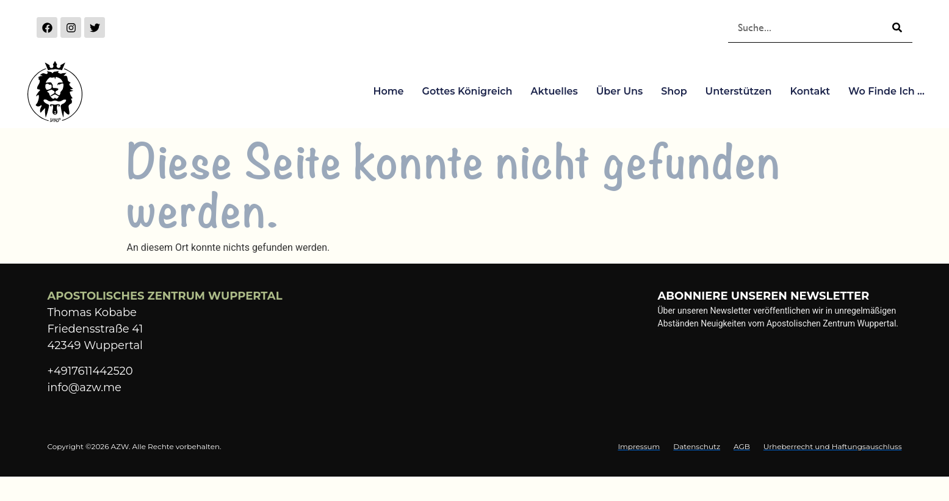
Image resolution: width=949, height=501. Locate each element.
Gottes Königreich (467, 91)
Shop (674, 91)
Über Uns (619, 91)
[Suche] (897, 27)
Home (388, 91)
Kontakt (810, 91)
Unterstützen (738, 91)
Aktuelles (554, 91)
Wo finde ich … (886, 91)
